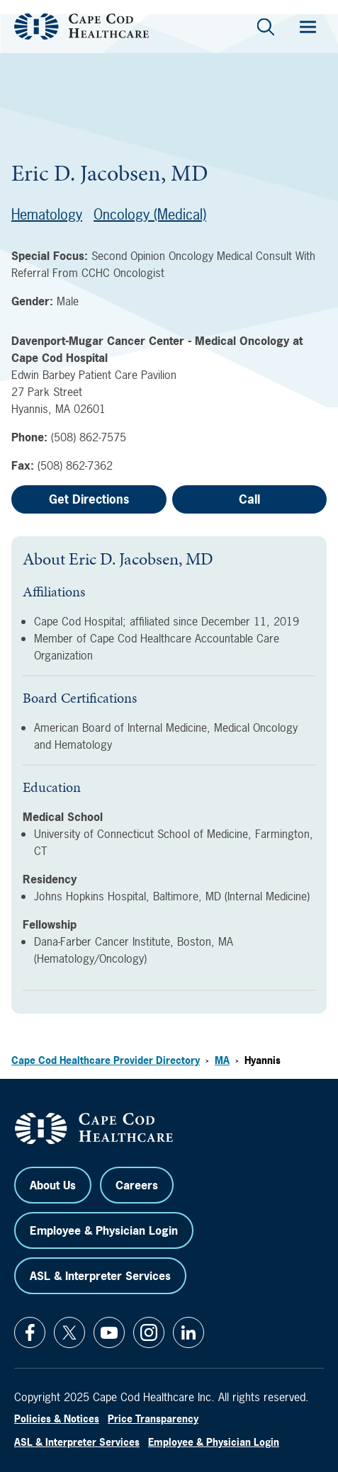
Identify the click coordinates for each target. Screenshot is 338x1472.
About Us (53, 1185)
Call (249, 499)
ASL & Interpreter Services (100, 1276)
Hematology (46, 214)
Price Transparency (153, 1418)
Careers (137, 1185)
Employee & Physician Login (104, 1230)
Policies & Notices (56, 1418)
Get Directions (89, 499)
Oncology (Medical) (150, 214)
